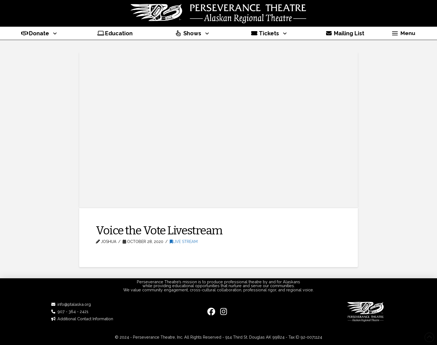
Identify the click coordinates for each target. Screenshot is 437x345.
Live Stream (184, 241)
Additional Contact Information (85, 318)
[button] (403, 33)
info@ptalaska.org (74, 304)
